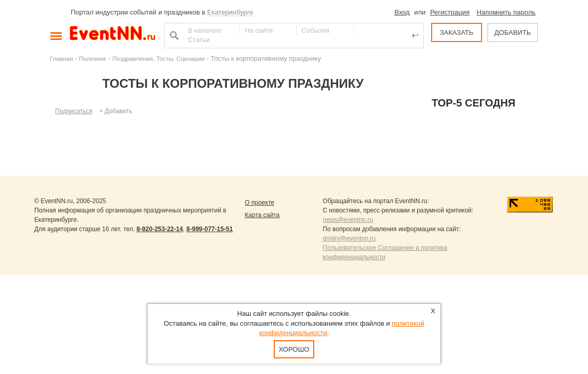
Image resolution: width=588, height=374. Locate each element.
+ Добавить (115, 111)
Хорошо (294, 349)
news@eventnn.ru (348, 219)
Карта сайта (262, 215)
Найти (173, 35)
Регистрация (450, 12)
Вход (401, 12)
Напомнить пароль (506, 12)
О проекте (259, 202)
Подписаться (73, 111)
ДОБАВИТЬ (513, 32)
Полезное (92, 58)
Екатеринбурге (230, 12)
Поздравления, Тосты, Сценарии (158, 58)
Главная (61, 58)
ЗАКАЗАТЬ (457, 32)
